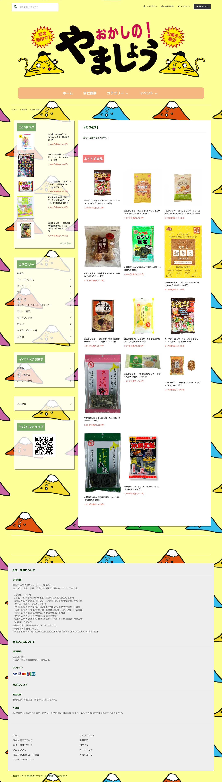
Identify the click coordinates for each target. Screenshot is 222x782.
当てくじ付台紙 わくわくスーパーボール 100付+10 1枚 (59, 157)
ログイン (185, 6)
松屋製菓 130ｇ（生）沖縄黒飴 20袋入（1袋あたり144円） (142, 488)
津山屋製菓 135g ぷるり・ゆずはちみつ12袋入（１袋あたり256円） (142, 340)
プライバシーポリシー (24, 759)
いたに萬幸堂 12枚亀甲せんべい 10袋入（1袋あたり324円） (182, 384)
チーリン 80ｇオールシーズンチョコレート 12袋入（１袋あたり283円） (102, 202)
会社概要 (90, 93)
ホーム (68, 93)
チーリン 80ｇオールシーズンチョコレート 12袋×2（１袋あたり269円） (182, 340)
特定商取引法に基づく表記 (26, 754)
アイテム (201, 6)
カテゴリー (118, 93)
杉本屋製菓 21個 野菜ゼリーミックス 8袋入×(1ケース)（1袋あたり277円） (59, 200)
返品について (19, 749)
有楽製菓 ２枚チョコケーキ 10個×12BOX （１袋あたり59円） (59, 184)
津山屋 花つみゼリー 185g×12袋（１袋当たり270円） (58, 137)
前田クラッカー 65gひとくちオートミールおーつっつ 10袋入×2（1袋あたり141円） (182, 212)
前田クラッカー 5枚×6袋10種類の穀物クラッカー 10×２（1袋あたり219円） (102, 340)
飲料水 (24, 109)
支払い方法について (23, 740)
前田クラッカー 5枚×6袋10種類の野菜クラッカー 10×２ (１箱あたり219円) (59, 227)
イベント (149, 93)
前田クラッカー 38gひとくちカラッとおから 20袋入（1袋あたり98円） (142, 212)
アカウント (152, 6)
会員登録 (169, 6)
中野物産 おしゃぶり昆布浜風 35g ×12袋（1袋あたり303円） (101, 498)
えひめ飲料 (36, 109)
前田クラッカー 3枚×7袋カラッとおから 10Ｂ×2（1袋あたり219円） (182, 284)
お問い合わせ (86, 754)
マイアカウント (87, 735)
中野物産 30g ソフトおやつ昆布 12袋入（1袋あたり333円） (142, 268)
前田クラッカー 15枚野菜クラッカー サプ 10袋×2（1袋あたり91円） (142, 375)
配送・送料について (23, 745)
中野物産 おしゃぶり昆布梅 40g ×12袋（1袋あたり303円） (102, 419)
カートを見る (86, 749)
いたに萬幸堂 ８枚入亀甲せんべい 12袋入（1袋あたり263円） (102, 274)
